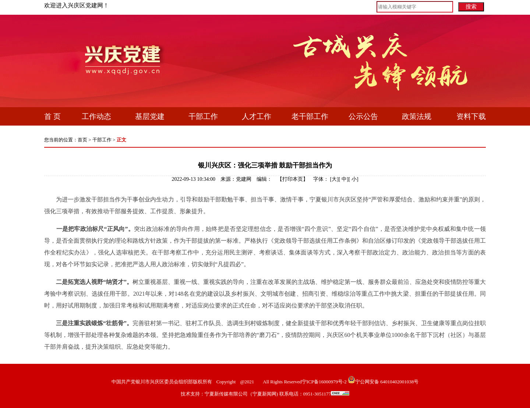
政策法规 (416, 116)
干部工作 (203, 116)
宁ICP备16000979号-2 (324, 381)
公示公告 (363, 116)
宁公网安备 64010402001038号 (386, 381)
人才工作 (256, 116)
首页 (82, 140)
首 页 (52, 116)
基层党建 (150, 116)
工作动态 (96, 116)
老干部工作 (310, 116)
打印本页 (292, 179)
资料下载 (471, 116)
